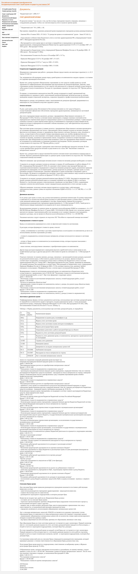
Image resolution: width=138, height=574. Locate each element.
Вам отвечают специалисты (10, 37)
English (4, 46)
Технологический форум (9, 18)
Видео (4, 27)
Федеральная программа (9, 21)
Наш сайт (5, 44)
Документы (5, 16)
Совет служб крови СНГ (9, 14)
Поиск (4, 42)
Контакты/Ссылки (7, 40)
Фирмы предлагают (8, 25)
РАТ (3, 32)
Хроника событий (7, 29)
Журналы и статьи (7, 19)
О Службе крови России (9, 9)
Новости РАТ (6, 34)
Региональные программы (10, 23)
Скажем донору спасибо (9, 11)
